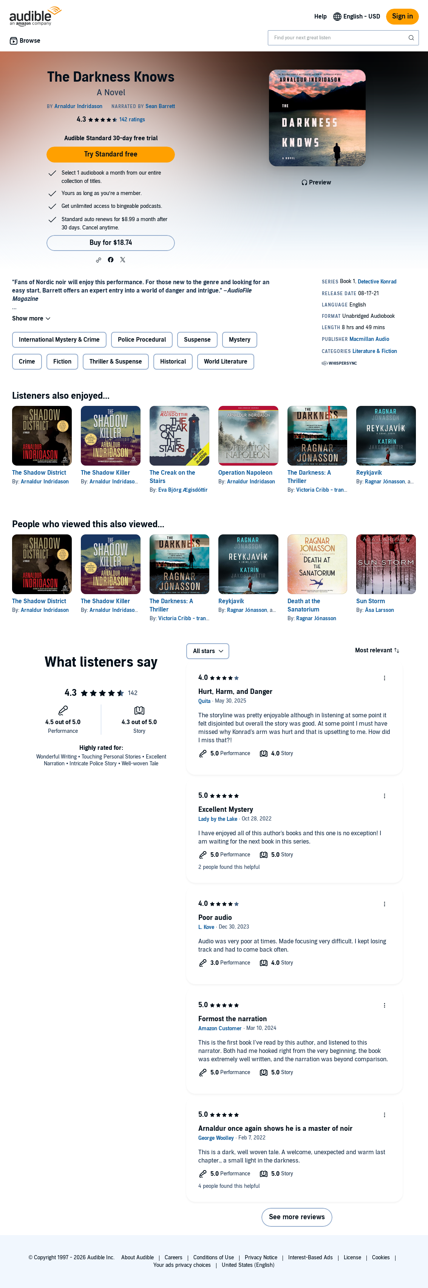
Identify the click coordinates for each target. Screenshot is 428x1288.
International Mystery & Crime (59, 340)
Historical (173, 361)
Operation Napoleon (245, 473)
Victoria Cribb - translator (326, 490)
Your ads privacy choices (182, 1265)
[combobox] (343, 37)
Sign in (402, 16)
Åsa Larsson (379, 610)
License (352, 1257)
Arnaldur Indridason (45, 481)
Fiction (62, 361)
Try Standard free (111, 154)
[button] (99, 260)
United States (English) (248, 1265)
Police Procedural (142, 340)
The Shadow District (39, 473)
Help (320, 16)
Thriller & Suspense (116, 361)
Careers (173, 1257)
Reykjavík (369, 473)
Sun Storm (370, 601)
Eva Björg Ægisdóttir (183, 490)
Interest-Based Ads (310, 1257)
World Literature (225, 361)
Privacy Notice (261, 1257)
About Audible (137, 1257)
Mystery (239, 340)
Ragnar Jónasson (385, 481)
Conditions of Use (213, 1257)
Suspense (197, 340)
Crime (27, 361)
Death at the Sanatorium (303, 605)
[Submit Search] (412, 37)
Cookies (381, 1257)
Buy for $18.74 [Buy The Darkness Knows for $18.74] (111, 243)
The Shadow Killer (105, 473)
